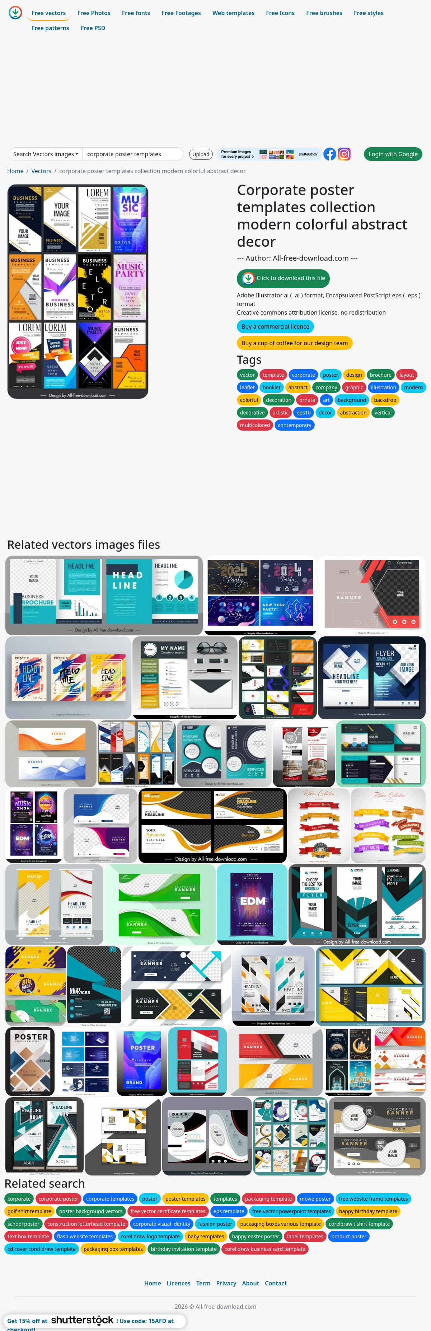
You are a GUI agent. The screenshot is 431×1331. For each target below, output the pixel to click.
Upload (200, 154)
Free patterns (50, 28)
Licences (179, 1283)
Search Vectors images (43, 154)
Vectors (41, 171)
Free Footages (181, 13)
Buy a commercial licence (275, 326)
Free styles (369, 13)
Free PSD (93, 28)
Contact (276, 1283)
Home (15, 171)
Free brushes (324, 13)
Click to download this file (283, 279)
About (250, 1283)
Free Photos (93, 13)
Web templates (233, 13)
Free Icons (280, 13)
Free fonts (136, 13)
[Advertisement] (215, 91)
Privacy (226, 1283)
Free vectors (49, 13)
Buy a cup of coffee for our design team (295, 343)
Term (203, 1283)
